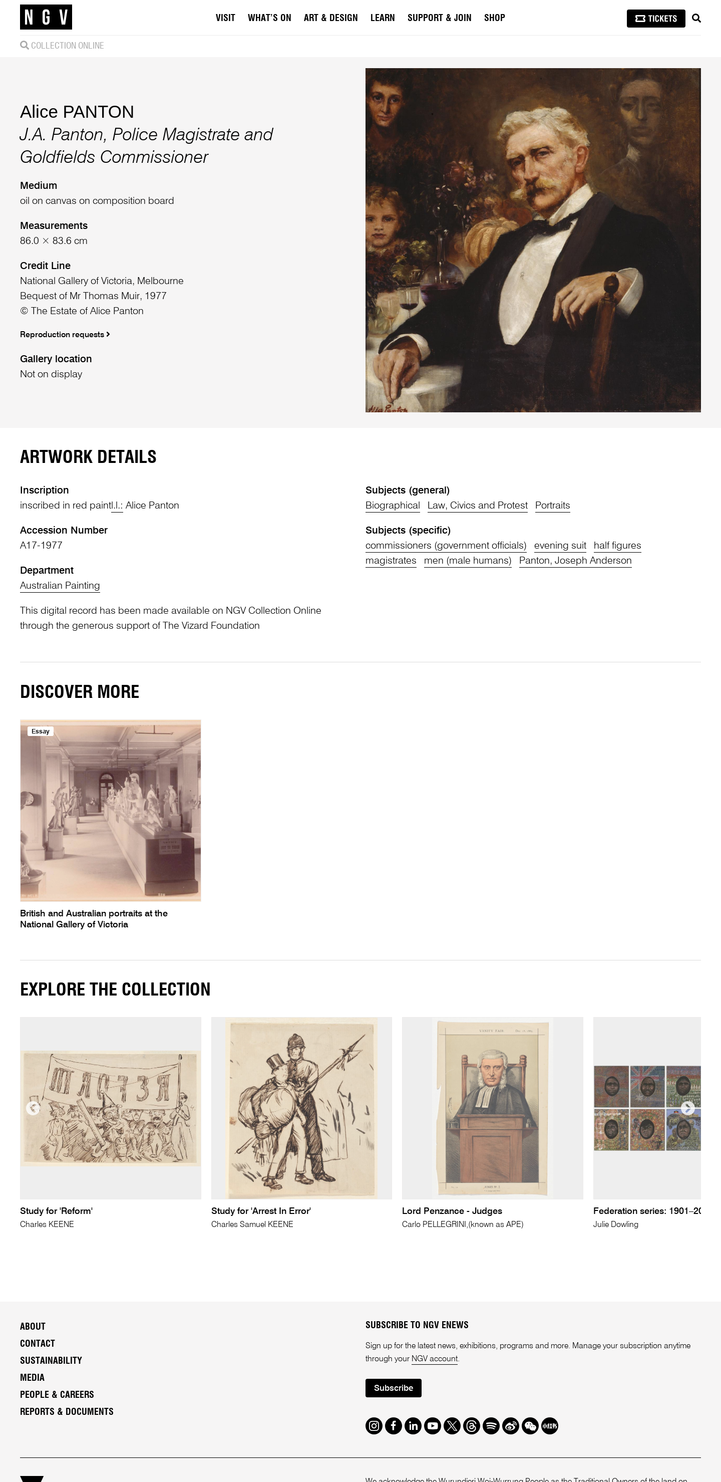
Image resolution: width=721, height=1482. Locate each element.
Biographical (393, 506)
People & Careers (57, 1395)
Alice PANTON (77, 111)
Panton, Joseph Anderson (575, 561)
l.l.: (117, 506)
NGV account (435, 1359)
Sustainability (51, 1361)
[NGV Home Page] (46, 17)
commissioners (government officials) (446, 546)
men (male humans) (468, 561)
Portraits (552, 506)
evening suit (560, 546)
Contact (37, 1344)
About (33, 1327)
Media (32, 1378)
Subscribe (393, 1388)
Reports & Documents (67, 1412)
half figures (617, 546)
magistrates (391, 561)
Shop (494, 18)
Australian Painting (60, 586)
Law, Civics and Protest (478, 506)
